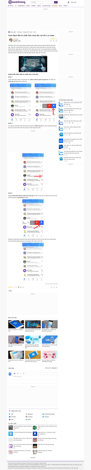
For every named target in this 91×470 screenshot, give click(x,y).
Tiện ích (65, 5)
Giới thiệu (10, 463)
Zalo (35, 32)
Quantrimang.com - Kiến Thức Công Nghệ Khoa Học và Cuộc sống (16, 2)
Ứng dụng (19, 32)
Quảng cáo (37, 463)
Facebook (12, 417)
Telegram (45, 417)
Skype (28, 419)
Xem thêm (33, 457)
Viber (11, 419)
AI (15, 5)
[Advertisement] (45, 20)
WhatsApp (29, 414)
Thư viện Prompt (46, 5)
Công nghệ (54, 5)
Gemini (39, 5)
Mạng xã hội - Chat (27, 32)
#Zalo (10, 290)
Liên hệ (32, 463)
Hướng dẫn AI (21, 5)
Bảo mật (19, 463)
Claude (28, 5)
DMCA (45, 463)
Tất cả (11, 5)
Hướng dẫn (24, 463)
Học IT (60, 5)
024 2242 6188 (18, 466)
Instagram (29, 417)
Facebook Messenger (48, 414)
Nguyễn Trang (16, 40)
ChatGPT (33, 5)
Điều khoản (15, 463)
